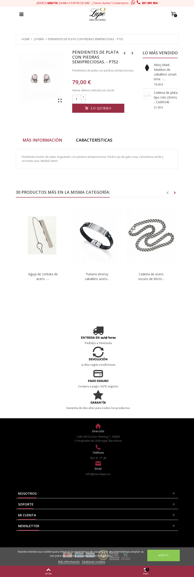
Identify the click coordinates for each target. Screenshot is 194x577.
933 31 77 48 (98, 458)
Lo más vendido (160, 52)
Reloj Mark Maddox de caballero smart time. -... (165, 72)
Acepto (164, 555)
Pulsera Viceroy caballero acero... (97, 276)
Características (94, 140)
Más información (69, 562)
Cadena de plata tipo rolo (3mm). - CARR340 (166, 97)
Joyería (39, 39)
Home (26, 39)
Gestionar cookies (93, 562)
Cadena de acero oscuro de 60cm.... (151, 276)
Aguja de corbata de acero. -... (43, 276)
